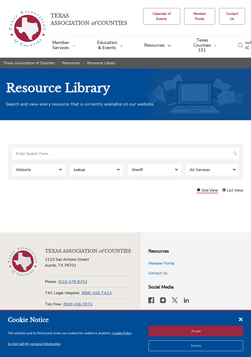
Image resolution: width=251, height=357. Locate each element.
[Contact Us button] (232, 16)
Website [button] (23, 170)
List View (232, 190)
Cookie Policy (121, 333)
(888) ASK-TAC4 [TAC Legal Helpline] (96, 293)
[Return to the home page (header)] (27, 29)
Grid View (207, 190)
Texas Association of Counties (29, 63)
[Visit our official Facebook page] (151, 300)
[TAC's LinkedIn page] (186, 300)
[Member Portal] (199, 16)
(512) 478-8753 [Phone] (72, 281)
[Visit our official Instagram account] (163, 300)
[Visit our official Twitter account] (175, 300)
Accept (196, 331)
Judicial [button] (79, 170)
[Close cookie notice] (240, 319)
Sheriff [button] (137, 170)
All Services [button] (200, 170)
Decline (196, 346)
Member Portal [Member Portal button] (161, 263)
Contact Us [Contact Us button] (158, 273)
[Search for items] (121, 153)
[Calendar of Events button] (161, 16)
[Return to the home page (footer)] (22, 261)
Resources (71, 63)
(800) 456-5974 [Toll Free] (77, 304)
